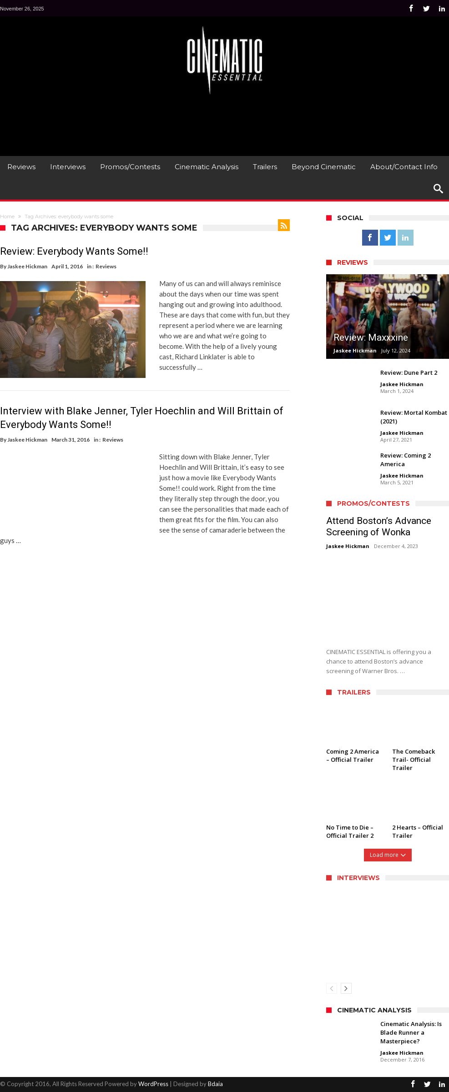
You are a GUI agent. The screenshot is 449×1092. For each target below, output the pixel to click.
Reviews (106, 266)
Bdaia (215, 1083)
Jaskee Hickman (27, 266)
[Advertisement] (224, 124)
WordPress (153, 1083)
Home (7, 216)
